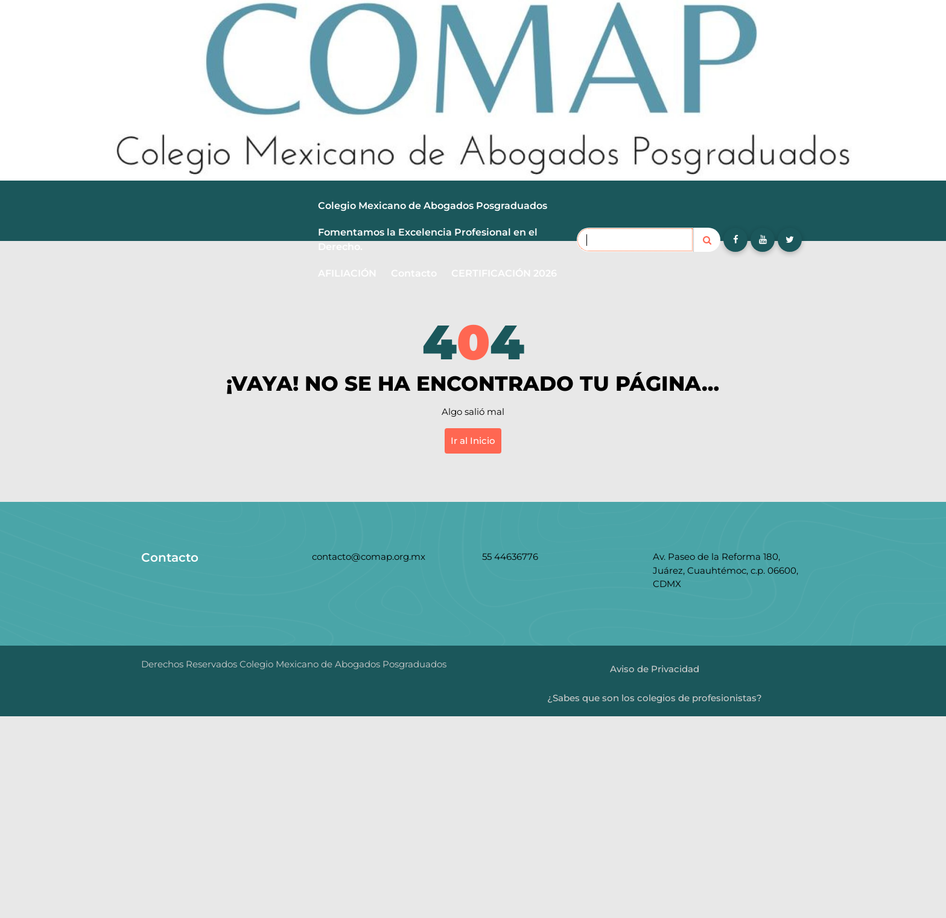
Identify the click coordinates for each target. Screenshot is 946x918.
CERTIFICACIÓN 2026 (504, 273)
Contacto (414, 273)
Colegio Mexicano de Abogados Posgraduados (432, 205)
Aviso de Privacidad (654, 669)
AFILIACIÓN (347, 273)
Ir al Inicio (473, 440)
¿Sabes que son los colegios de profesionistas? (654, 698)
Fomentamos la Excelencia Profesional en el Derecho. (428, 239)
